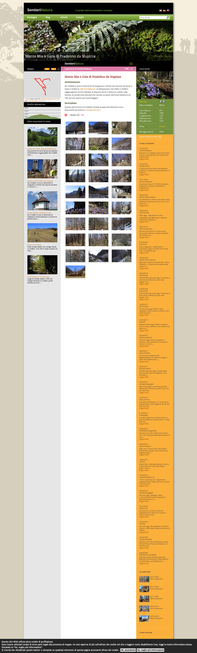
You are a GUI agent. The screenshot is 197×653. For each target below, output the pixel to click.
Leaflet (27, 99)
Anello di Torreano (34, 245)
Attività (63, 17)
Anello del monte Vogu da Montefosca (41, 149)
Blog (48, 17)
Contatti (80, 17)
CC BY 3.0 (56, 99)
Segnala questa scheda (148, 137)
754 (82, 115)
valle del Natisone (87, 89)
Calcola (162, 126)
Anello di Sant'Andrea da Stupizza (40, 181)
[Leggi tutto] (143, 159)
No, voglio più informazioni (150, 650)
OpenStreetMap (33, 101)
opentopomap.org (46, 99)
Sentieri (39, 10)
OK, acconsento (128, 650)
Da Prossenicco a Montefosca (38, 277)
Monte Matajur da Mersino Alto (39, 213)
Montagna (32, 17)
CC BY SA (42, 101)
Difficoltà (143, 102)
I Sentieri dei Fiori (92, 110)
